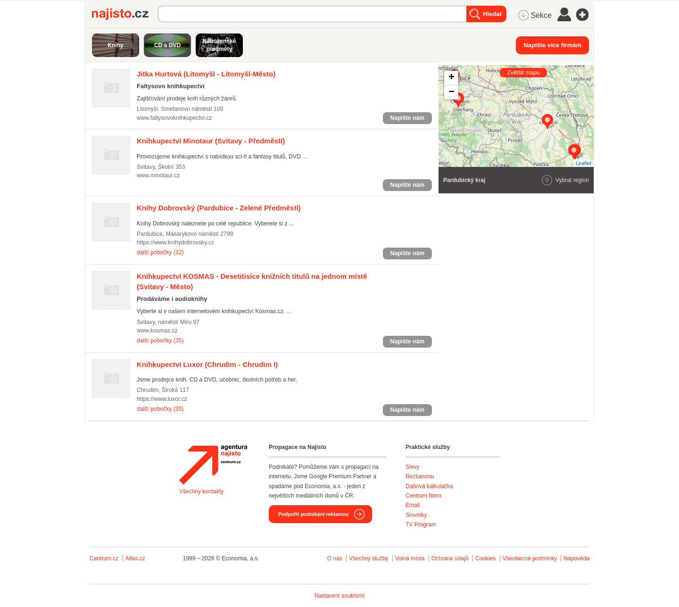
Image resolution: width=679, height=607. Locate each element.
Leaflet (583, 163)
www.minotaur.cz (158, 175)
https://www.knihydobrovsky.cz (175, 242)
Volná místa (410, 558)
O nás (334, 558)
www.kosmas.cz (157, 330)
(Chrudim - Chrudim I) (207, 364)
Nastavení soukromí (340, 595)
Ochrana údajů (450, 558)
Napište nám (407, 118)
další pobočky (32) (160, 252)
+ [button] (451, 78)
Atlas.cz (135, 558)
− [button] (451, 92)
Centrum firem (423, 495)
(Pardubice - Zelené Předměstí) (219, 208)
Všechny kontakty (201, 491)
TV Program (421, 524)
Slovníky (416, 515)
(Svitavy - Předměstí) (211, 141)
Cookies (485, 558)
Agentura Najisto (213, 464)
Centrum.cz (104, 558)
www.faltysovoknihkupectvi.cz (174, 118)
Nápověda (576, 558)
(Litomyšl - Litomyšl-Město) (206, 74)
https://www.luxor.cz (162, 399)
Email (413, 505)
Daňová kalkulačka (429, 486)
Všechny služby (369, 558)
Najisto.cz (125, 14)
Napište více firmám (552, 45)
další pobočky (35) (160, 340)
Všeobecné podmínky (530, 558)
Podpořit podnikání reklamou (313, 514)
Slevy (412, 467)
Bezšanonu (420, 476)
